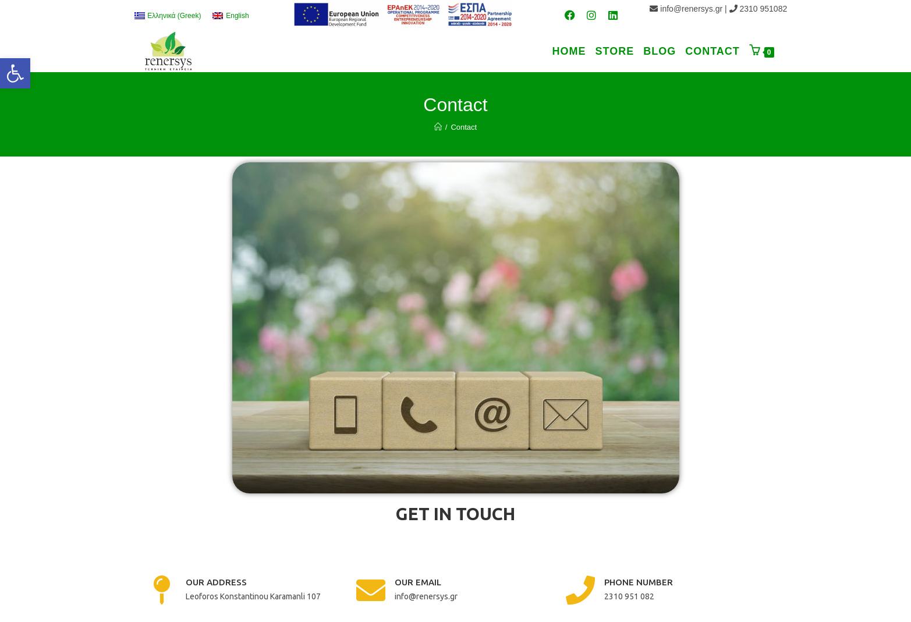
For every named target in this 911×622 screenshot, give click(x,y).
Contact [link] (464, 127)
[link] (15, 73)
